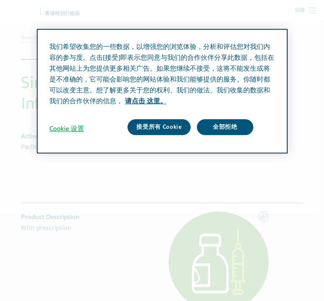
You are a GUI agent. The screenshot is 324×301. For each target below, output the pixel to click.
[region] (162, 91)
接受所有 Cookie (159, 126)
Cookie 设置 (66, 129)
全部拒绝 (225, 126)
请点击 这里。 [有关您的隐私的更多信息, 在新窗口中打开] (146, 101)
